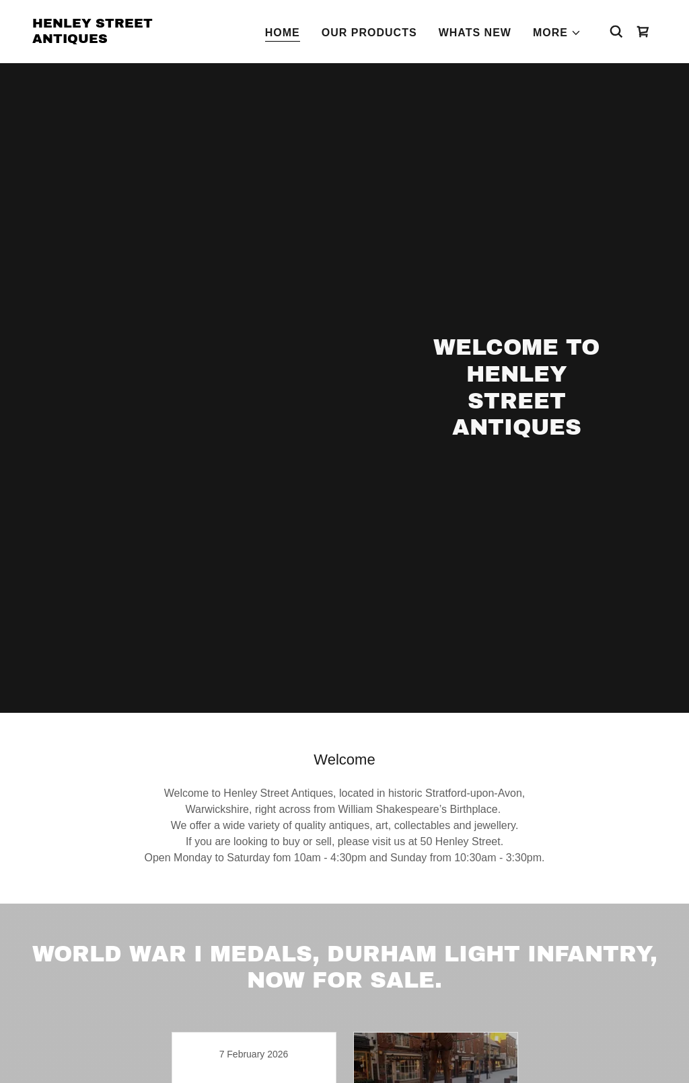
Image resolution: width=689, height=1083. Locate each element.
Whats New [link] (475, 32)
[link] (119, 39)
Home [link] (282, 32)
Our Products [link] (369, 32)
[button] (557, 33)
